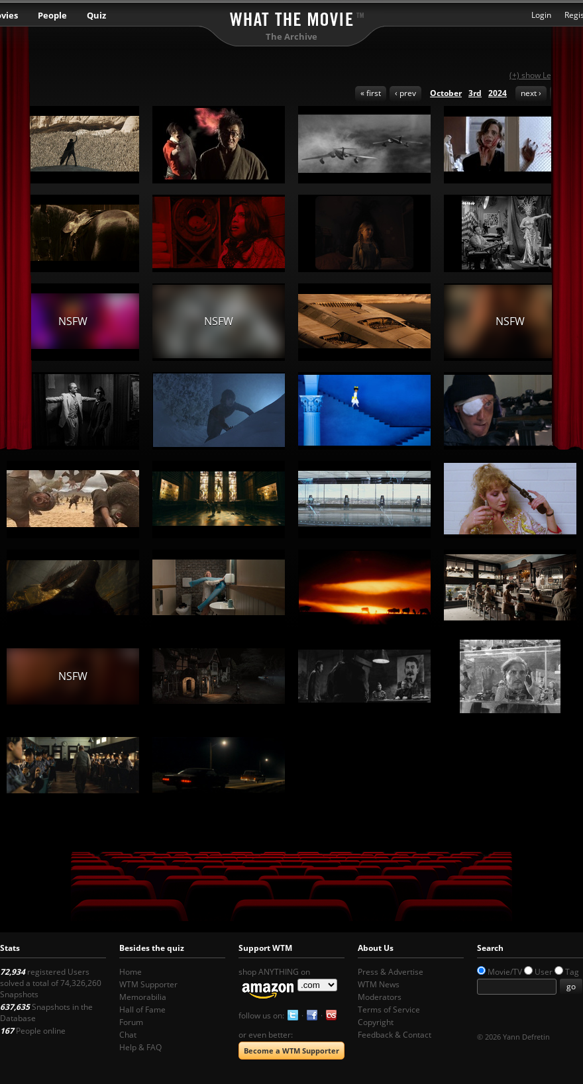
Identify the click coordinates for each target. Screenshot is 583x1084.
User (544, 971)
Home (130, 971)
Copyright (376, 1022)
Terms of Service (389, 1009)
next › (531, 93)
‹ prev (405, 93)
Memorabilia (142, 997)
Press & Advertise (390, 971)
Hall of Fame (142, 1009)
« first (370, 93)
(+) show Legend (539, 75)
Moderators (379, 997)
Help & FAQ (140, 1047)
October (446, 93)
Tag (572, 971)
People (52, 15)
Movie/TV (505, 971)
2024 (497, 93)
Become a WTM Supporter (291, 1051)
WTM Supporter (148, 984)
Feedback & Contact (394, 1034)
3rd (475, 93)
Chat (127, 1034)
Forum (131, 1022)
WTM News (378, 984)
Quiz (96, 15)
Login (541, 15)
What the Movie (291, 17)
